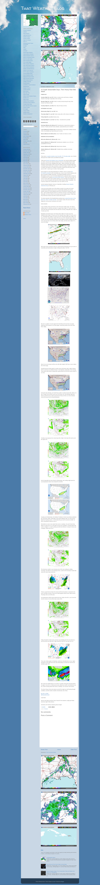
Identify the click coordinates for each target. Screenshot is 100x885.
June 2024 (25, 178)
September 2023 (26, 192)
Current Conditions (27, 30)
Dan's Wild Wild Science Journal (29, 105)
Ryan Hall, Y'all (26, 92)
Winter (24, 139)
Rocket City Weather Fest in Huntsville (54, 160)
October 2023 (26, 191)
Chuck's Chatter (26, 107)
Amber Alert (25, 144)
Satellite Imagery (26, 36)
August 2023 (25, 194)
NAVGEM (25, 50)
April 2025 (25, 162)
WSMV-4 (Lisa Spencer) (28, 70)
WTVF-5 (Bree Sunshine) (28, 71)
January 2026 (26, 149)
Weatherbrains (26, 86)
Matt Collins (27, 212)
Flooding (25, 137)
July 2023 (25, 196)
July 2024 (25, 176)
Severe (24, 132)
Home (59, 749)
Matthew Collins (28, 214)
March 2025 (25, 163)
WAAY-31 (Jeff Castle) (27, 58)
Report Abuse (26, 207)
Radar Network (26, 33)
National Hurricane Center (28, 76)
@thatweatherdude (45, 694)
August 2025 (25, 155)
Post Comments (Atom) (51, 752)
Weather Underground (27, 113)
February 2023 (26, 204)
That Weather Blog (42, 8)
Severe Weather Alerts (27, 73)
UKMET (24, 49)
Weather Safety (26, 141)
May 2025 (25, 160)
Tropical (25, 134)
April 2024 (25, 181)
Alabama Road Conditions (28, 100)
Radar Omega (26, 94)
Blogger (62, 881)
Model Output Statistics (28, 52)
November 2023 (26, 189)
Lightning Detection (27, 35)
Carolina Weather (26, 89)
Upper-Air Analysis (27, 40)
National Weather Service (28, 55)
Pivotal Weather (26, 83)
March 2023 (25, 202)
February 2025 (26, 165)
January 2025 (26, 167)
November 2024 (26, 170)
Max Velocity (25, 91)
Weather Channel (26, 88)
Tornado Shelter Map (27, 104)
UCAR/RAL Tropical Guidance (29, 84)
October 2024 (26, 171)
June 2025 (25, 159)
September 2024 (26, 173)
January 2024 (26, 186)
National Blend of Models (28, 54)
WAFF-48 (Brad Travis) (28, 60)
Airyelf (54, 881)
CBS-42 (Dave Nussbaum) (28, 67)
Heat (24, 142)
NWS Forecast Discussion (28, 78)
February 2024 (26, 184)
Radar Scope (26, 99)
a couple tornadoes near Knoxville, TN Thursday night (58, 156)
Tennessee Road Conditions (29, 102)
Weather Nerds (26, 112)
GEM (24, 47)
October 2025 (26, 152)
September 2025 (26, 154)
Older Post (74, 749)
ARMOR (25, 31)
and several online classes (58, 177)
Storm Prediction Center (28, 75)
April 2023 (25, 201)
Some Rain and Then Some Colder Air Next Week (56, 864)
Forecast (46, 708)
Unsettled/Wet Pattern (50, 857)
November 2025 (26, 150)
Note (42, 850)
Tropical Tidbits (26, 110)
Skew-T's (25, 41)
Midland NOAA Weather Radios (29, 96)
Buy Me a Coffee (44, 693)
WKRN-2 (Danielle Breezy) (28, 68)
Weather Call (26, 97)
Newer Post (44, 749)
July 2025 (25, 157)
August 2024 (25, 175)
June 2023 (25, 197)
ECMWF (25, 46)
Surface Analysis (26, 38)
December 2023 (26, 188)
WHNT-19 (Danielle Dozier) (28, 57)
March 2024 (25, 183)
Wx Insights (25, 109)
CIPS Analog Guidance (28, 79)
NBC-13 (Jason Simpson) (28, 63)
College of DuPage (27, 81)
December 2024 (26, 168)
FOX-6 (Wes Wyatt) (27, 62)
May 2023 (25, 199)
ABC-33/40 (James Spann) (28, 65)
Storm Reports (26, 136)
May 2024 (25, 180)
